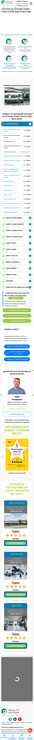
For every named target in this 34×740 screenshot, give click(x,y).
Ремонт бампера (8, 181)
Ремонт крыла (8, 194)
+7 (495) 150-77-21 (15, 562)
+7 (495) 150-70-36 (15, 511)
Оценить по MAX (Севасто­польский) (18, 353)
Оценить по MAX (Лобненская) (18, 346)
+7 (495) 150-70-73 (15, 614)
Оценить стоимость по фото (17, 315)
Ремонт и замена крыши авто (12, 208)
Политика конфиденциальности (12, 727)
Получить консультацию (18, 310)
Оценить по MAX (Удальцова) (18, 359)
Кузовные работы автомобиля (13, 156)
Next (29, 94)
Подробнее (15, 298)
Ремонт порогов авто (10, 199)
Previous (5, 94)
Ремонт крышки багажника (12, 203)
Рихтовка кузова (9, 165)
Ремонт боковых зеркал (11, 212)
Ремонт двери (8, 190)
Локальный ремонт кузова (12, 160)
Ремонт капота (8, 185)
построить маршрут (16, 543)
